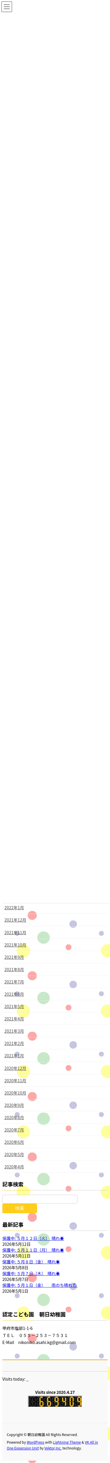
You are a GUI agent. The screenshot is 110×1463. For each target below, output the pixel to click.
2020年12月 (15, 1068)
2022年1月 (14, 907)
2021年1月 (14, 1055)
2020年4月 (14, 1167)
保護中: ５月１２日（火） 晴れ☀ (33, 1238)
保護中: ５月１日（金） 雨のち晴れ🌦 (39, 1285)
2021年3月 (14, 1031)
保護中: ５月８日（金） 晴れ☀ (31, 1262)
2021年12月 (15, 920)
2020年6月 (14, 1142)
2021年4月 (14, 1019)
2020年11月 (15, 1080)
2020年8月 (14, 1117)
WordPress (35, 1442)
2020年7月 (14, 1130)
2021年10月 (15, 945)
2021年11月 (15, 932)
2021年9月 (14, 957)
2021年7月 (14, 982)
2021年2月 (14, 1043)
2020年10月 (15, 1093)
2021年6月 (14, 994)
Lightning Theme (67, 1442)
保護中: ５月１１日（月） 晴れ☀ (33, 1250)
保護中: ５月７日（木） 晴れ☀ (31, 1273)
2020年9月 (14, 1105)
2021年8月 (14, 969)
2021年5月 (14, 1006)
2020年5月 (14, 1154)
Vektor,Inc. (53, 1447)
